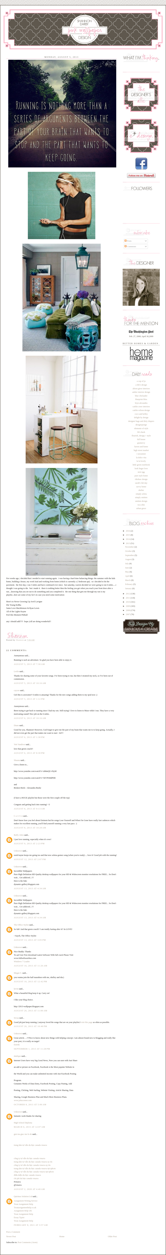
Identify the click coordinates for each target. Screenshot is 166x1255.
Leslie (16, 671)
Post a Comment (13, 1232)
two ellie (141, 505)
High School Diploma (23, 1123)
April (127, 576)
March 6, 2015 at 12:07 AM (29, 1127)
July (127, 563)
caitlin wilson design (141, 410)
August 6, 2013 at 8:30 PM (29, 753)
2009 (128, 606)
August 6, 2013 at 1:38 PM (29, 737)
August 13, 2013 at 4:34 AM (30, 888)
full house (141, 439)
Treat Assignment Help (23, 1204)
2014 (128, 539)
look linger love (141, 468)
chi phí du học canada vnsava (26, 1178)
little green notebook (141, 465)
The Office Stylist (21, 925)
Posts (127, 241)
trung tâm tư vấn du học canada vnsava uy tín (33, 1162)
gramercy (141, 443)
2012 (128, 593)
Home (61, 1236)
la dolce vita (141, 457)
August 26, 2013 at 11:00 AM (30, 1010)
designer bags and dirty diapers (141, 421)
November (129, 547)
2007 (128, 614)
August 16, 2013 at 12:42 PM (30, 981)
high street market (141, 450)
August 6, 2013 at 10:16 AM (30, 718)
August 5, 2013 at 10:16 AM (30, 683)
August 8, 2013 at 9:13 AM (29, 809)
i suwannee (141, 454)
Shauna (17, 760)
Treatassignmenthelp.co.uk (25, 1207)
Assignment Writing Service (25, 1201)
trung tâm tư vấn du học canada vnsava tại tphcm (35, 1168)
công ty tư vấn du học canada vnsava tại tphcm (34, 1172)
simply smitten (141, 497)
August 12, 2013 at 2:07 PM (30, 859)
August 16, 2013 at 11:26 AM (30, 966)
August (128, 559)
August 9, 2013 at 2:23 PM (29, 843)
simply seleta (141, 494)
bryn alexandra (141, 403)
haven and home (141, 446)
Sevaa (16, 1018)
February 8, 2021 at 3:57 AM (31, 1225)
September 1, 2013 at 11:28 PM (32, 1049)
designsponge (141, 425)
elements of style (141, 428)
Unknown (18, 851)
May (127, 572)
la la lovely (141, 461)
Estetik (17, 1044)
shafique (17, 1056)
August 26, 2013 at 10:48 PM (30, 1026)
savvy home (141, 486)
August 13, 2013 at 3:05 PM (30, 940)
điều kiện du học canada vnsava (27, 1175)
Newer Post (11, 1236)
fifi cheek (141, 432)
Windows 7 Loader (22, 961)
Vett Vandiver (19, 744)
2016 (128, 531)
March (128, 580)
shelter (141, 490)
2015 (128, 535)
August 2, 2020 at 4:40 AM (29, 1189)
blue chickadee (141, 396)
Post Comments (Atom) (27, 1242)
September (130, 555)
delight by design (141, 417)
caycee (17, 690)
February (129, 584)
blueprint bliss (141, 399)
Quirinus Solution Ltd (23, 1196)
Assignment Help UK (23, 1211)
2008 (128, 610)
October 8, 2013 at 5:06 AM (30, 1104)
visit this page (87, 1022)
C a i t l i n (18, 816)
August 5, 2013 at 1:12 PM (29, 699)
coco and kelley (141, 414)
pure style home (141, 476)
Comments (130, 246)
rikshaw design (141, 479)
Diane (16, 725)
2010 (128, 602)
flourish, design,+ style (141, 435)
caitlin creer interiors (141, 406)
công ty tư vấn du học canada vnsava (29, 1158)
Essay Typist (19, 1217)
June (127, 568)
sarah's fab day (141, 483)
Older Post (112, 1236)
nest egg (141, 472)
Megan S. (18, 973)
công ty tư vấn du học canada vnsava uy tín (32, 1165)
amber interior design (141, 392)
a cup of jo (141, 381)
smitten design (141, 501)
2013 (128, 543)
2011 (128, 598)
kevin (16, 989)
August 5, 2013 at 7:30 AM (29, 664)
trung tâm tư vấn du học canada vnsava (30, 1145)
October (128, 551)
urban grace (141, 508)
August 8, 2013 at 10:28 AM (30, 828)
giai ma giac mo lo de (23, 1134)
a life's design (141, 385)
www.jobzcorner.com (23, 1100)
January (128, 588)
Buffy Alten (19, 835)
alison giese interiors (141, 388)
